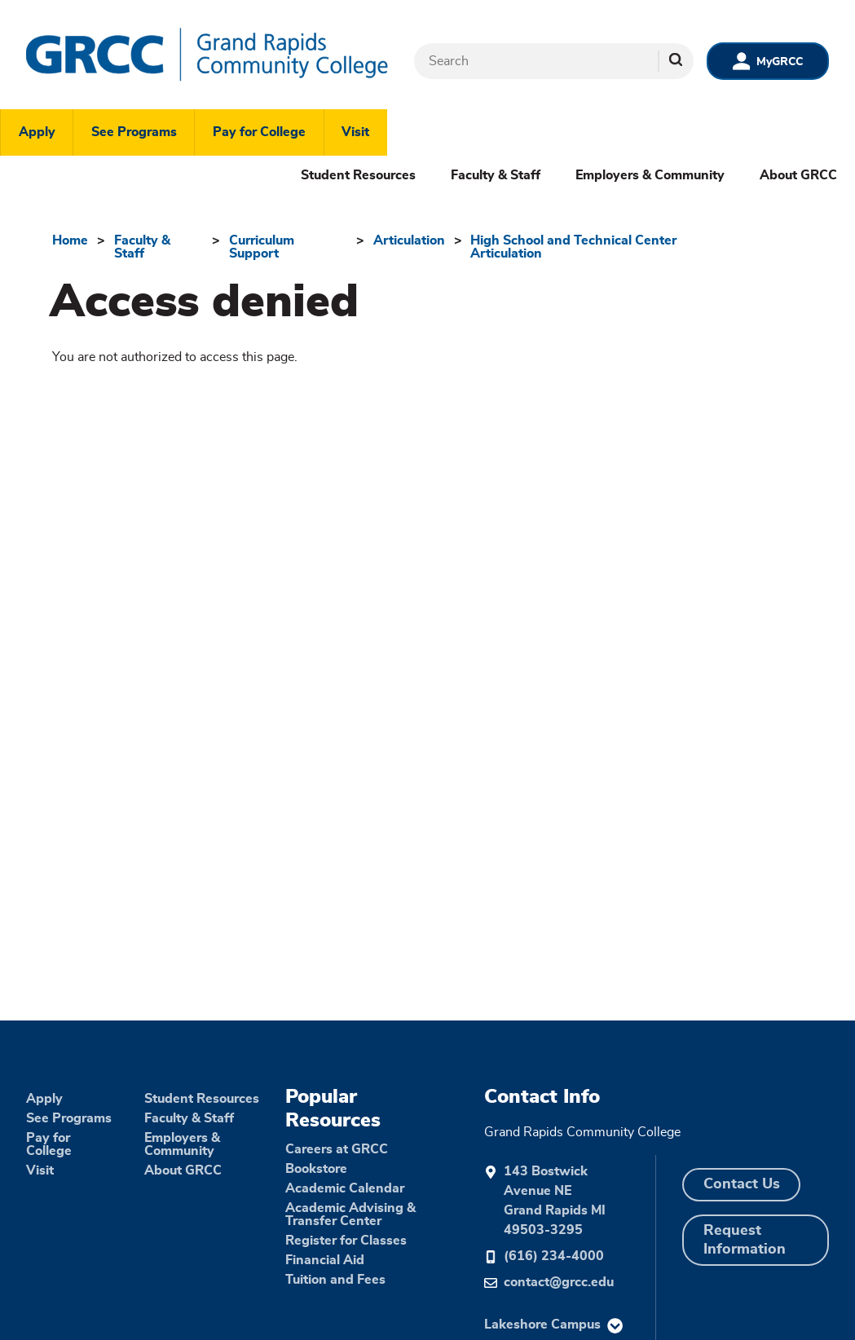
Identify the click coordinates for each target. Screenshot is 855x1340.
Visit (355, 132)
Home (70, 240)
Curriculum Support (261, 247)
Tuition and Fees (335, 1279)
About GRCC (798, 175)
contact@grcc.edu (559, 1282)
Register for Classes (346, 1240)
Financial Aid (324, 1260)
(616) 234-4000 (554, 1256)
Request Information (744, 1240)
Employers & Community (650, 175)
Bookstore (316, 1168)
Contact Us (741, 1184)
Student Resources (358, 175)
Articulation (409, 240)
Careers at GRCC (336, 1149)
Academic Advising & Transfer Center (350, 1214)
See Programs (134, 132)
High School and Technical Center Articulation (573, 247)
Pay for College (259, 132)
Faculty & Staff (495, 175)
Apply (37, 132)
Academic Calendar (344, 1188)
